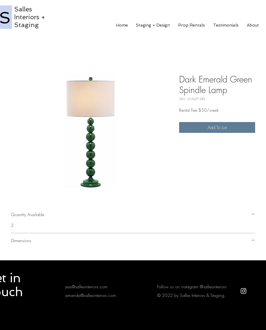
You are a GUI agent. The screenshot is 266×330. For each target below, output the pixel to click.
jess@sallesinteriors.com (86, 287)
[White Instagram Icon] (243, 291)
